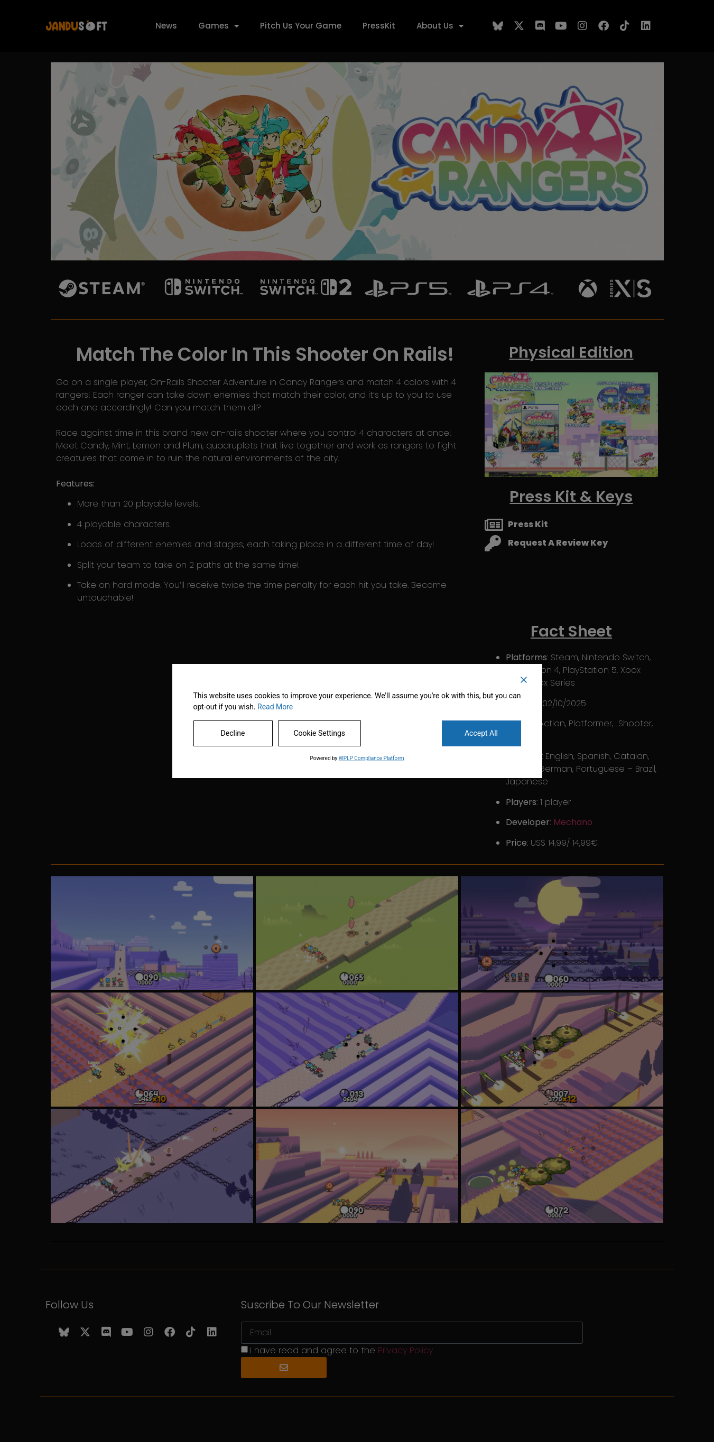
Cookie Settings (320, 733)
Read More (275, 707)
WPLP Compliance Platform (371, 758)
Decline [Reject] (233, 733)
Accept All (481, 733)
